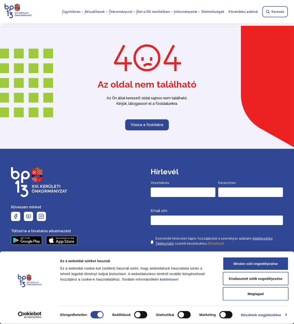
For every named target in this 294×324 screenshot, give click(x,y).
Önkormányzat (120, 12)
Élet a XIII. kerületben (153, 12)
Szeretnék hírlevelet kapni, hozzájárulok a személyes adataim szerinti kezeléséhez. (214, 241)
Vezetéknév (160, 183)
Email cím (159, 211)
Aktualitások (94, 12)
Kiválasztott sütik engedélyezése (255, 279)
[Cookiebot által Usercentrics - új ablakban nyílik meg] (30, 315)
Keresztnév (227, 183)
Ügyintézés (71, 12)
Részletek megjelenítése (261, 315)
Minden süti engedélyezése (255, 264)
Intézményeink (185, 12)
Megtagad (256, 294)
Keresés (275, 12)
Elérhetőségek (212, 12)
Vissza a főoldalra (147, 125)
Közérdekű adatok (243, 12)
